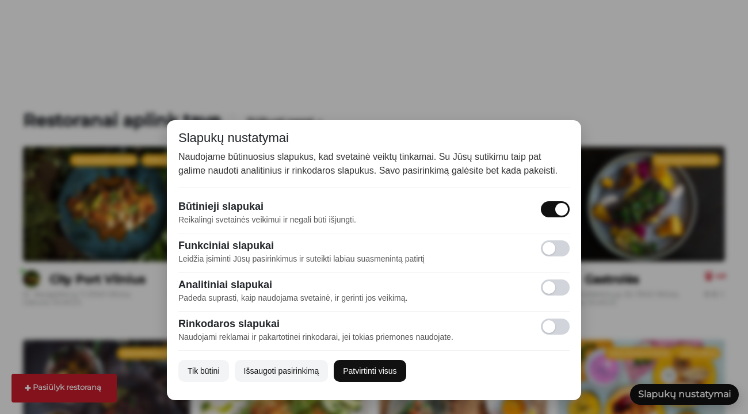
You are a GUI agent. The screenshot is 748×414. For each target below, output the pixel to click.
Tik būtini (204, 370)
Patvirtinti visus (369, 370)
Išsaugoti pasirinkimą (281, 370)
